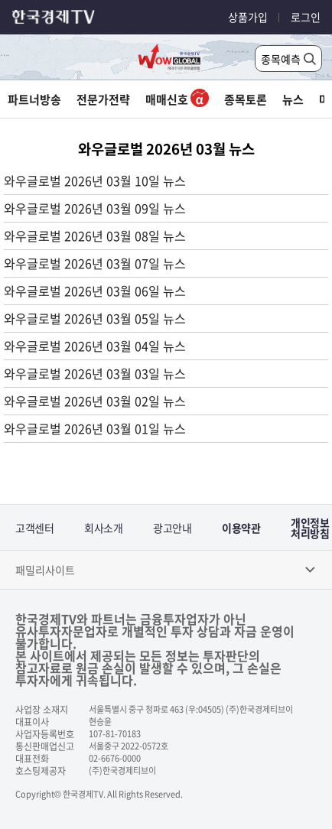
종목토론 (245, 99)
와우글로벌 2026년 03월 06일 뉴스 (95, 290)
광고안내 (172, 527)
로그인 (306, 16)
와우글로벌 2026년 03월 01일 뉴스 (95, 428)
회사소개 (103, 527)
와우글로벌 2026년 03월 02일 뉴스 (95, 401)
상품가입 (248, 16)
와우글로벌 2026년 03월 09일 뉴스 (95, 208)
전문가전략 (103, 99)
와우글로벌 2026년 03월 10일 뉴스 (95, 180)
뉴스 (293, 99)
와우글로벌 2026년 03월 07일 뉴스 (95, 263)
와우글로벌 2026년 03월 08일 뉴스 (95, 235)
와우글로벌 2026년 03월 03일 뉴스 (95, 373)
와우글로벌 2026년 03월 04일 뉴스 (95, 345)
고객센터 (34, 527)
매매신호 (177, 99)
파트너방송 (34, 99)
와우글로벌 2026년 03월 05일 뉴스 (95, 318)
